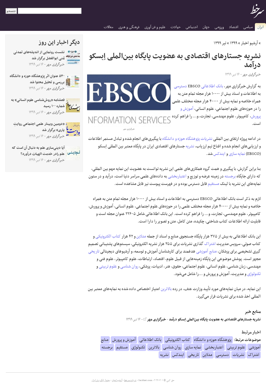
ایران (260, 27)
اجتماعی (192, 27)
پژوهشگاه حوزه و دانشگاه (181, 138)
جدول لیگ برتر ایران (101, 380)
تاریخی (93, 251)
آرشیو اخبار (249, 43)
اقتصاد (233, 27)
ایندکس (219, 153)
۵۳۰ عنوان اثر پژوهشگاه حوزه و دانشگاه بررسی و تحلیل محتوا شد (37, 79)
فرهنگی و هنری (128, 27)
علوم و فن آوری (155, 27)
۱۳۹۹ (233, 43)
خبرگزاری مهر (155, 319)
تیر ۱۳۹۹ (220, 43)
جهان (206, 27)
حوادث (176, 27)
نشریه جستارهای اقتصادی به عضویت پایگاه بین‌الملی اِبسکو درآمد (215, 319)
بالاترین (166, 289)
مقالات (108, 27)
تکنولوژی (254, 274)
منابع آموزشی (206, 251)
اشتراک (210, 244)
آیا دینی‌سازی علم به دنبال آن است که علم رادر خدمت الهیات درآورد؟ (38, 151)
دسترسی (180, 86)
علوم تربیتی (108, 266)
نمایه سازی (237, 153)
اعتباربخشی (177, 176)
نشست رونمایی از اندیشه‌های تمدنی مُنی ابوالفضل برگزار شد (39, 55)
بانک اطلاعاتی (212, 86)
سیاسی (248, 27)
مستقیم (213, 183)
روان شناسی (129, 266)
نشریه (190, 146)
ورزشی (219, 27)
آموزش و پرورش (124, 339)
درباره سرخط (130, 380)
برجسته (230, 176)
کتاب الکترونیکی (108, 236)
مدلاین (141, 236)
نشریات (206, 138)
